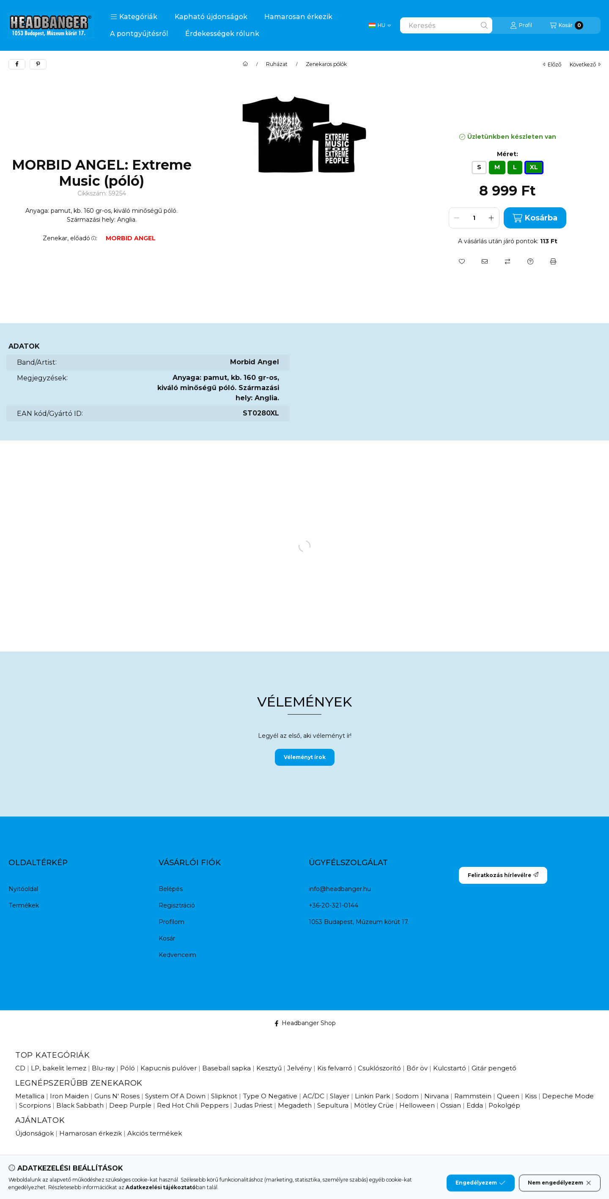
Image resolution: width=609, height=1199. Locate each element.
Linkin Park (372, 1096)
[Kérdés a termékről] (530, 261)
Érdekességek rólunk (222, 34)
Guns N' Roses (117, 1096)
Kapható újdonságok (211, 17)
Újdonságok (34, 1133)
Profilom (171, 922)
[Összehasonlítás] (507, 261)
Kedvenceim (177, 955)
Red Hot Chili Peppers (192, 1105)
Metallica (29, 1096)
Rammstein (472, 1096)
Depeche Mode (568, 1096)
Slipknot (224, 1096)
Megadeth (295, 1105)
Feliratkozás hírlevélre (503, 875)
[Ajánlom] (484, 261)
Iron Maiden (69, 1096)
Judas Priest (253, 1105)
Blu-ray (103, 1068)
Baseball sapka (226, 1068)
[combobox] (446, 25)
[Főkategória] (245, 64)
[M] (497, 167)
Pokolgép (504, 1105)
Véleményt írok (305, 757)
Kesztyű (269, 1068)
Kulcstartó (449, 1068)
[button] (134, 16)
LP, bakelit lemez (58, 1068)
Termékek (23, 905)
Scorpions (35, 1105)
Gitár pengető (494, 1068)
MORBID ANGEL (131, 238)
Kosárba (535, 218)
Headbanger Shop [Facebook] (305, 1023)
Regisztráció (177, 905)
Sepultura (332, 1105)
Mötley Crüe (374, 1105)
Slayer (339, 1096)
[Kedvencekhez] (462, 261)
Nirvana (436, 1096)
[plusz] (491, 218)
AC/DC (313, 1096)
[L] (515, 167)
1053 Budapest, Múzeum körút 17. (359, 922)
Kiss (531, 1096)
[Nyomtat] (553, 261)
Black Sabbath (80, 1105)
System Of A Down (175, 1096)
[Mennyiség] (474, 218)
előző (552, 64)
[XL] (533, 167)
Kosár (167, 938)
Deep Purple (130, 1105)
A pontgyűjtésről (139, 34)
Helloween (417, 1105)
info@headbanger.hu (340, 889)
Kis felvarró (334, 1068)
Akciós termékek (154, 1133)
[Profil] (521, 25)
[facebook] (16, 64)
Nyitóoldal (23, 889)
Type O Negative (270, 1096)
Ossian (450, 1105)
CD (20, 1068)
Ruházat (277, 64)
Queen (508, 1096)
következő (585, 64)
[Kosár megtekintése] (566, 25)
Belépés (171, 889)
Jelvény (299, 1068)
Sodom (407, 1096)
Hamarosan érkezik (298, 17)
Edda (474, 1105)
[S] (479, 167)
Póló (127, 1068)
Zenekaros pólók (326, 64)
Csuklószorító (379, 1068)
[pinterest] (38, 64)
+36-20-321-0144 (333, 905)
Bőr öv (417, 1068)
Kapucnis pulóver (168, 1068)
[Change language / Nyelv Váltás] (379, 25)
